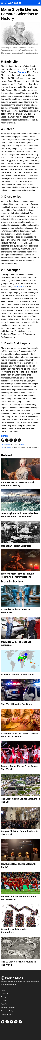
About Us (4, 1004)
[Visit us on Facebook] (7, 1021)
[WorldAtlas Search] (39, 3)
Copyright (4, 1000)
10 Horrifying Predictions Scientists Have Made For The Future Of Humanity (19, 516)
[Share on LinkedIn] (19, 440)
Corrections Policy (7, 1011)
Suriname (19, 286)
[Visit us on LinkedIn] (20, 1021)
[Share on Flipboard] (2, 440)
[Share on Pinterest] (15, 440)
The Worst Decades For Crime (16, 704)
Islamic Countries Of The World (17, 674)
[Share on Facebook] (7, 440)
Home (3, 990)
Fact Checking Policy (8, 1007)
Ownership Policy (6, 1014)
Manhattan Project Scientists (16, 546)
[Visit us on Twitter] (11, 1021)
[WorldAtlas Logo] (14, 3)
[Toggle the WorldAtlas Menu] (2, 3)
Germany (22, 72)
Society (22, 444)
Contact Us (4, 993)
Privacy (3, 997)
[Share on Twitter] (11, 440)
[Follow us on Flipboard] (2, 1021)
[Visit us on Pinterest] (15, 1021)
